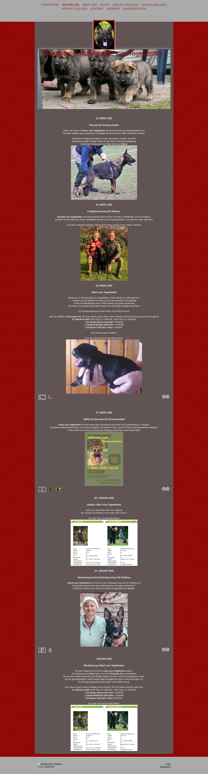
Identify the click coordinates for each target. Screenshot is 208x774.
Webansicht (165, 767)
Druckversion (45, 764)
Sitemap (58, 764)
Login (168, 764)
